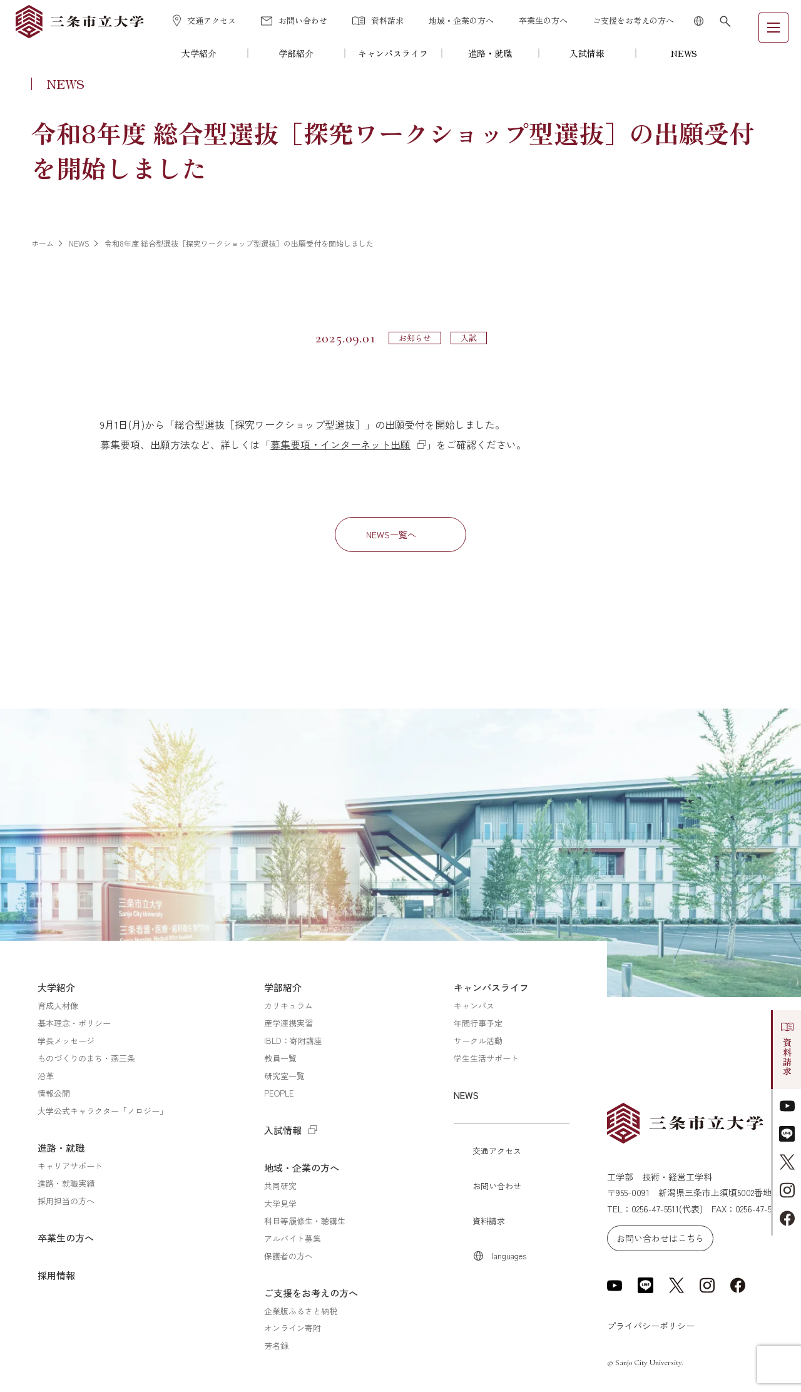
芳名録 (276, 1345)
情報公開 (54, 1093)
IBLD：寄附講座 (293, 1041)
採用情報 (56, 1275)
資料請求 (378, 20)
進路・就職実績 (66, 1183)
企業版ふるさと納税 (300, 1311)
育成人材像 (58, 1005)
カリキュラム (288, 1005)
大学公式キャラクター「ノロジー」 (103, 1111)
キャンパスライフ (393, 53)
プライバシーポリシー (651, 1325)
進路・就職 (490, 53)
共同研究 (280, 1186)
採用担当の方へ (66, 1201)
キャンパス (474, 1005)
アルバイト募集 (292, 1238)
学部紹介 (296, 53)
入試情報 (587, 53)
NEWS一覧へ (391, 534)
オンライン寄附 (292, 1328)
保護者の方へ (288, 1256)
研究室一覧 (284, 1076)
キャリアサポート (70, 1166)
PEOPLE (279, 1093)
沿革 (46, 1076)
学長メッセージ (66, 1041)
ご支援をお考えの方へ (633, 20)
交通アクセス (204, 20)
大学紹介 (199, 53)
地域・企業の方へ (461, 20)
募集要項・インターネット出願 (340, 444)
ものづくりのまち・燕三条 (86, 1058)
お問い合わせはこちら (660, 1238)
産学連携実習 (288, 1023)
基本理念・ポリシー (74, 1023)
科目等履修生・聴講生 (304, 1221)
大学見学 (280, 1203)
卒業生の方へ (543, 20)
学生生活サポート (486, 1058)
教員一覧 (280, 1058)
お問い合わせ (294, 20)
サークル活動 (478, 1041)
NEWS (684, 53)
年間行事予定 (478, 1023)
